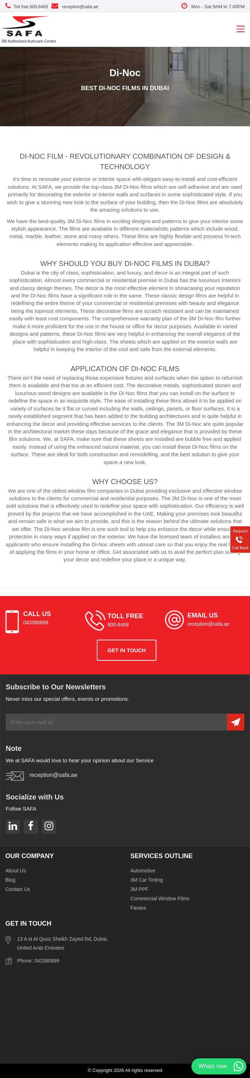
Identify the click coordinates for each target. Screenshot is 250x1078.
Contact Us (17, 889)
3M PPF (139, 889)
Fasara (138, 908)
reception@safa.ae (74, 6)
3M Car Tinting (146, 880)
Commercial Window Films (160, 898)
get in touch (127, 650)
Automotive (142, 870)
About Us (15, 870)
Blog (10, 880)
